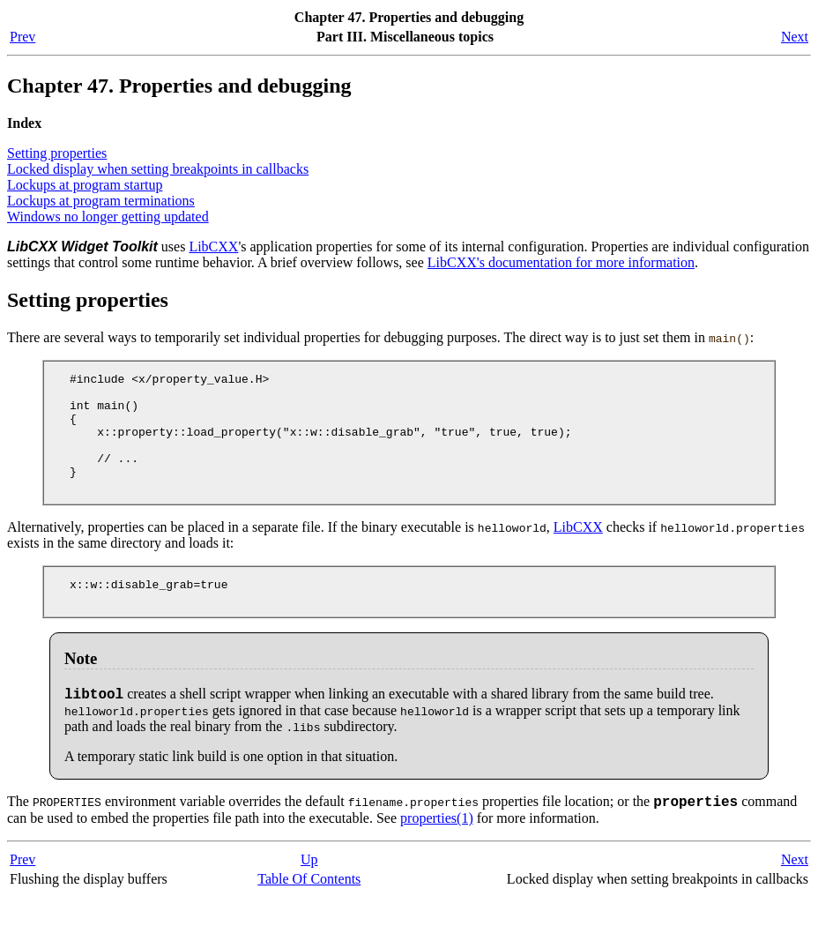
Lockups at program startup (84, 184)
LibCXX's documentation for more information (561, 262)
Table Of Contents (309, 907)
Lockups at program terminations (101, 200)
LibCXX (213, 246)
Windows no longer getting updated (108, 216)
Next (794, 36)
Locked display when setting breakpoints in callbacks (158, 168)
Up (309, 888)
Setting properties (57, 153)
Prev (22, 36)
